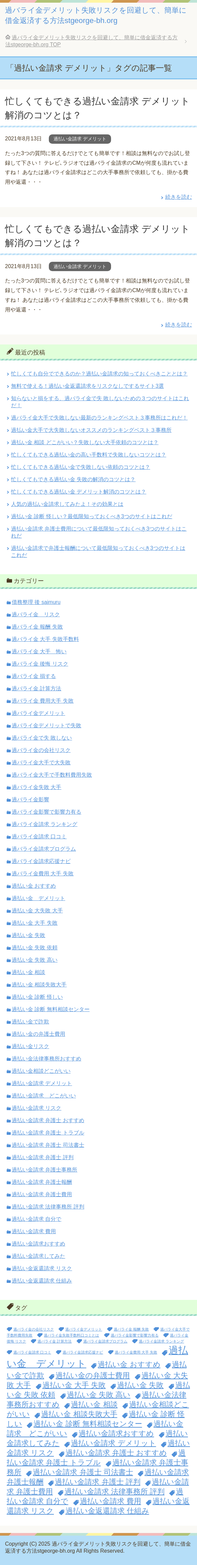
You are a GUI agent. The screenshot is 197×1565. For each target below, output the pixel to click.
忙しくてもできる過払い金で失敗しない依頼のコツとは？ (80, 467)
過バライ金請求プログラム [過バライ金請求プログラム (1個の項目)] (105, 1341)
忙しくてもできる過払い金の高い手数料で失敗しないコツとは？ (88, 455)
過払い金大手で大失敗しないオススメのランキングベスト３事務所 (91, 430)
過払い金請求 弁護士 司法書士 (48, 1145)
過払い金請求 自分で (36, 1219)
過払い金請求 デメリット (80, 138)
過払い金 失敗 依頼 (35, 947)
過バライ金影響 (30, 799)
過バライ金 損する (34, 676)
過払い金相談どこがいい (41, 1071)
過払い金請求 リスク (36, 1108)
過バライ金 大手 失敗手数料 (45, 639)
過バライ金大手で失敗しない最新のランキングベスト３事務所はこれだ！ (99, 418)
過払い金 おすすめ (34, 886)
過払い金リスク (30, 1046)
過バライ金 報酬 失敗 (37, 627)
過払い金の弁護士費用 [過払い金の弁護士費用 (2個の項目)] (93, 1375)
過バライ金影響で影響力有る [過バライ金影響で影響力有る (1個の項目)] (135, 1335)
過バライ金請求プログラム (44, 849)
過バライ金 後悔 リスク (40, 664)
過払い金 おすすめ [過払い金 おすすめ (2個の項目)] (129, 1364)
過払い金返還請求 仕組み (42, 1281)
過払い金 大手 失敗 (35, 923)
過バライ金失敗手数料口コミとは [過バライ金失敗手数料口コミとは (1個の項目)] (71, 1335)
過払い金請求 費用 (34, 1231)
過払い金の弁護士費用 (38, 1034)
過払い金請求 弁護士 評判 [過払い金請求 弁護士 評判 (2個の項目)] (97, 1482)
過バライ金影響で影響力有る (46, 812)
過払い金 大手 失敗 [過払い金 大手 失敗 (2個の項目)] (74, 1385)
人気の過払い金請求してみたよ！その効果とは (67, 504)
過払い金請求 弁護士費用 (42, 1194)
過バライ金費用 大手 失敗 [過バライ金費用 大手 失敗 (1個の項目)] (136, 1352)
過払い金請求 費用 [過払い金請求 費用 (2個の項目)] (110, 1501)
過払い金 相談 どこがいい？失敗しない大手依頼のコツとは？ (85, 442)
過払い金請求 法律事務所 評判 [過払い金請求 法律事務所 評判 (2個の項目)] (115, 1491)
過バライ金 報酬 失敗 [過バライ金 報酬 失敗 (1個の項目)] (131, 1329)
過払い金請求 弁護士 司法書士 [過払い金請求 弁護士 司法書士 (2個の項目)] (83, 1472)
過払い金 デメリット (38, 898)
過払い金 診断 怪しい (37, 997)
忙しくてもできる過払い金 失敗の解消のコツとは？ (73, 479)
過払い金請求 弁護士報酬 (42, 1182)
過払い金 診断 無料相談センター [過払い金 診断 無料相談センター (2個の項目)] (87, 1424)
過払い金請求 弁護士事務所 (44, 1169)
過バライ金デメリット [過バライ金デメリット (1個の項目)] (83, 1329)
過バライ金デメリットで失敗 (46, 725)
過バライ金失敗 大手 (36, 787)
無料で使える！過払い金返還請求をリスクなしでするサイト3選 (87, 386)
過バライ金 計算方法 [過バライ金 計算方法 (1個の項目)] (54, 1341)
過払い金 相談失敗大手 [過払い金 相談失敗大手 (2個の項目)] (79, 1414)
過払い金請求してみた (38, 1256)
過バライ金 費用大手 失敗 (43, 701)
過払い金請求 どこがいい (44, 1095)
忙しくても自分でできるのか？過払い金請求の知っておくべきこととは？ (99, 373)
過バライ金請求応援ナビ (41, 861)
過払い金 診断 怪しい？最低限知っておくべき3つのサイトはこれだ (91, 516)
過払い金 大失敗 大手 (37, 910)
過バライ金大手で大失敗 (41, 762)
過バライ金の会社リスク (41, 750)
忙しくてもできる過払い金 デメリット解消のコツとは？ (78, 492)
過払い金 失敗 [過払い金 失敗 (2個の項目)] (140, 1385)
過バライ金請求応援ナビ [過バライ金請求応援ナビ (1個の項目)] (83, 1352)
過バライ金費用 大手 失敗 (43, 873)
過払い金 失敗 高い (35, 960)
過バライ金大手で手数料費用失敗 (52, 775)
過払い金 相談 (28, 972)
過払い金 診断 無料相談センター (51, 1009)
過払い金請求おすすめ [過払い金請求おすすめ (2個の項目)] (116, 1433)
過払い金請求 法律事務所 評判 (48, 1207)
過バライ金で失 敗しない (42, 738)
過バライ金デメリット (38, 713)
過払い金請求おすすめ (38, 1244)
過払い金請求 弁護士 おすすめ (48, 1120)
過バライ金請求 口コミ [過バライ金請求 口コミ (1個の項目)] (32, 1352)
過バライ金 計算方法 (36, 688)
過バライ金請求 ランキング (44, 824)
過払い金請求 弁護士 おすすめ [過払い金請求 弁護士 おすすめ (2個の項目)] (116, 1453)
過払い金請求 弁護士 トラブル (48, 1132)
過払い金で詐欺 (30, 1021)
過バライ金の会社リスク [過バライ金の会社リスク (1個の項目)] (33, 1329)
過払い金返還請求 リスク (42, 1268)
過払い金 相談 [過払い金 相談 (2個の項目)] (94, 1404)
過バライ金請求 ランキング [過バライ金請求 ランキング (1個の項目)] (161, 1341)
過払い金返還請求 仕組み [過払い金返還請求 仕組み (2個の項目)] (107, 1511)
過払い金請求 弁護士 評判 (43, 1157)
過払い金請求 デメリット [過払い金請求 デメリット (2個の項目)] (113, 1443)
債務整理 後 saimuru (36, 602)
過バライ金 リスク (36, 614)
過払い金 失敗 (28, 935)
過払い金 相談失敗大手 (39, 984)
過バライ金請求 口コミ (39, 836)
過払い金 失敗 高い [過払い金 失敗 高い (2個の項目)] (98, 1395)
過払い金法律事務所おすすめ (46, 1058)
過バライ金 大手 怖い (39, 651)
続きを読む (178, 197)
